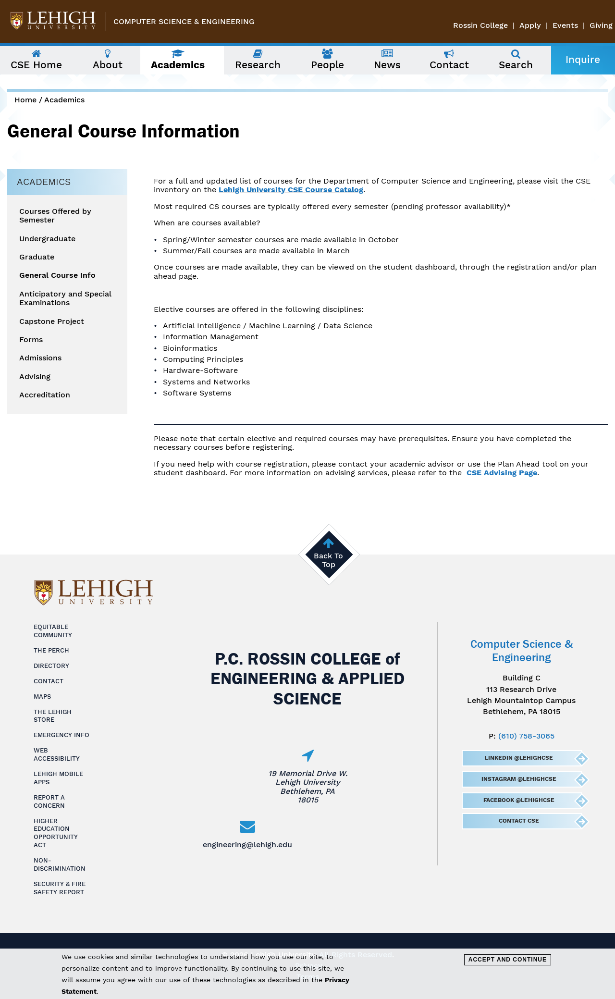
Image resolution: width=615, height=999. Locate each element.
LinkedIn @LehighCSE (518, 757)
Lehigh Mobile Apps (58, 778)
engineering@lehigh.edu (247, 844)
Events (565, 25)
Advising (34, 376)
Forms (31, 339)
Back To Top (328, 560)
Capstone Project (51, 321)
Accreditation (44, 395)
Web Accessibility (57, 754)
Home (25, 99)
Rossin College (480, 25)
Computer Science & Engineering (184, 21)
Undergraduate (47, 238)
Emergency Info (61, 735)
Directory (51, 665)
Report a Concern (49, 801)
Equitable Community (53, 631)
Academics (64, 99)
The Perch (51, 650)
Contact (48, 681)
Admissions (40, 358)
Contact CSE (518, 820)
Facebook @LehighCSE (518, 800)
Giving (601, 25)
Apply (530, 25)
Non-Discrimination (60, 864)
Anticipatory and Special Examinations (65, 298)
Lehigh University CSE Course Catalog (291, 189)
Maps (42, 696)
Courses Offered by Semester (55, 215)
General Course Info (57, 275)
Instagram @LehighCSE (518, 779)
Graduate (36, 257)
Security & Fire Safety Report (60, 888)
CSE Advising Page (502, 472)
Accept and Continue (507, 959)
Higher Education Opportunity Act (56, 833)
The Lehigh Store (53, 716)
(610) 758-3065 (526, 735)
